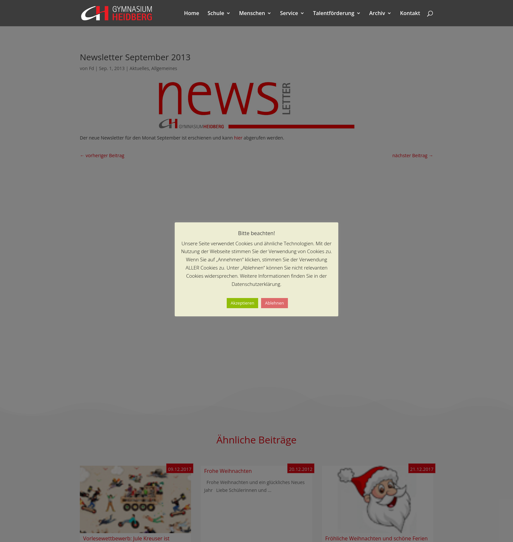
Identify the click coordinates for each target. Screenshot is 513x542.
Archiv (377, 14)
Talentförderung (333, 14)
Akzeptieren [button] (242, 303)
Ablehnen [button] (274, 303)
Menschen (252, 14)
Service (289, 14)
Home (191, 14)
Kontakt (410, 14)
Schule (215, 14)
